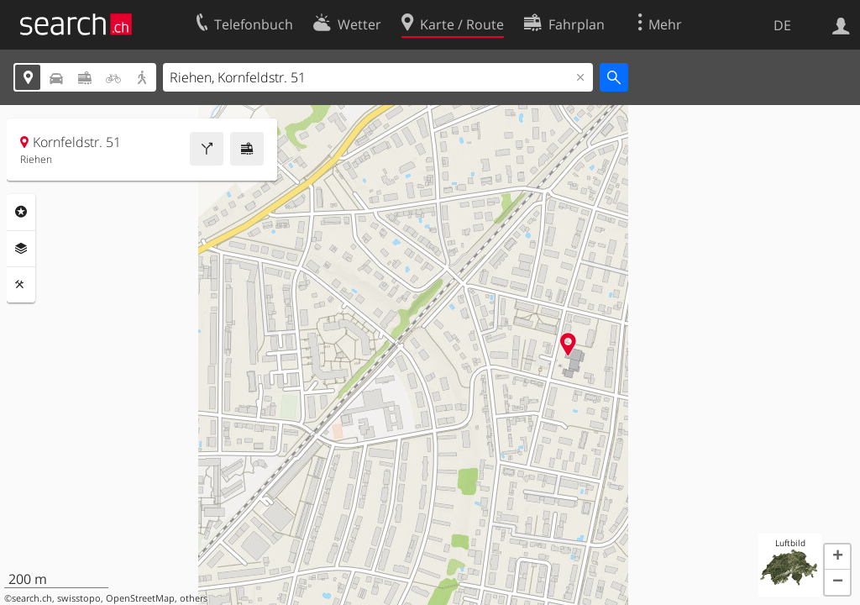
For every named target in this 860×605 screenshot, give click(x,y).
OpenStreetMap (140, 598)
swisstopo (79, 598)
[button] (837, 557)
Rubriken (21, 211)
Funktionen (21, 284)
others (193, 598)
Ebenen (21, 248)
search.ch (32, 598)
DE (782, 25)
